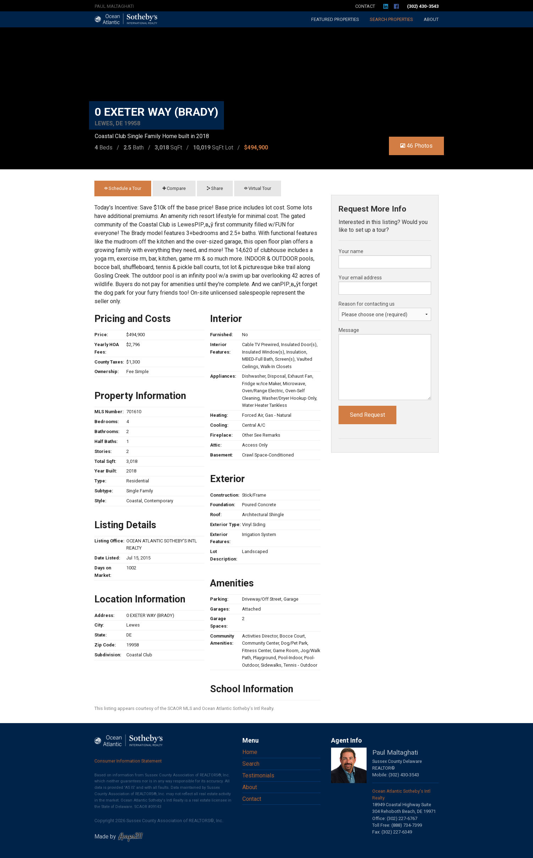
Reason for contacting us (367, 304)
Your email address (360, 277)
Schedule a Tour (122, 188)
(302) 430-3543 (423, 6)
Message (349, 330)
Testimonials (258, 775)
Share (215, 188)
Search (391, 19)
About (431, 19)
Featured (335, 19)
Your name (351, 251)
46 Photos (416, 145)
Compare (174, 188)
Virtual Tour (257, 188)
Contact (365, 6)
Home (249, 752)
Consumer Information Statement (128, 761)
